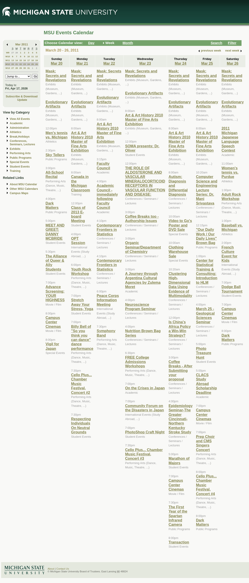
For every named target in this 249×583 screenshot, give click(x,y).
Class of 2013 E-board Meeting (78, 214)
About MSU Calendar (23, 184)
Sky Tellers (55, 155)
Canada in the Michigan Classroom (80, 183)
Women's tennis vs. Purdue (230, 172)
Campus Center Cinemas (53, 322)
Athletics (15, 132)
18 (32, 60)
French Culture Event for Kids (229, 253)
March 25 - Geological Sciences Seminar (205, 315)
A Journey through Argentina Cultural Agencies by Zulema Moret (142, 280)
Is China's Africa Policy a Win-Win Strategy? (180, 328)
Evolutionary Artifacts (57, 104)
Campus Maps (19, 193)
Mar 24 (180, 63)
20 (12, 64)
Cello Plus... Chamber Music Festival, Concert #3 (144, 454)
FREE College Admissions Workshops (137, 361)
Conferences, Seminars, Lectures (22, 142)
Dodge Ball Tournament (232, 289)
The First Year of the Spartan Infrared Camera (178, 516)
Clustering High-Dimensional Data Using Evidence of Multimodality (180, 285)
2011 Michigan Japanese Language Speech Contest (230, 139)
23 (24, 64)
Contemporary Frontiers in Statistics (109, 229)
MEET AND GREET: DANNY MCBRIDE (55, 231)
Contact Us (62, 568)
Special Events (19, 162)
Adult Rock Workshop (231, 196)
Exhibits (15, 149)
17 (28, 60)
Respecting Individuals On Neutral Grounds (81, 425)
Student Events (20, 166)
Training (15, 171)
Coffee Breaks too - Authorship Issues (142, 218)
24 (28, 64)
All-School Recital (55, 174)
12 (36, 56)
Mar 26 (232, 63)
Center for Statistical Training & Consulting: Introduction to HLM (206, 271)
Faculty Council (103, 165)
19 (36, 60)
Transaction (179, 542)
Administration (19, 127)
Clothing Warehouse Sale (178, 251)
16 (24, 60)
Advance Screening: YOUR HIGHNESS (55, 293)
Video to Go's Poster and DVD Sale (180, 225)
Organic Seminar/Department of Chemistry (143, 247)
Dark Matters (52, 205)
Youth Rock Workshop (81, 271)
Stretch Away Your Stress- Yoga (82, 304)
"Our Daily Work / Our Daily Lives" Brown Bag (206, 236)
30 (24, 68)
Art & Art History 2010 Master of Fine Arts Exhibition (82, 142)
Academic (16, 123)
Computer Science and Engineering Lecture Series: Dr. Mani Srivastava (206, 190)
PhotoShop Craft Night (144, 432)
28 (16, 52)
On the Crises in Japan (145, 388)
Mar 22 (109, 63)
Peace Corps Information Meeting (108, 300)
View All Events (20, 119)
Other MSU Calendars (24, 188)
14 (16, 60)
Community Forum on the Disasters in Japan (144, 408)
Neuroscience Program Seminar (140, 306)
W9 (8, 52)
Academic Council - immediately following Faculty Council (107, 196)
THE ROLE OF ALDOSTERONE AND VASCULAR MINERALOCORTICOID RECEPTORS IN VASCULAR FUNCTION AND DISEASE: (145, 181)
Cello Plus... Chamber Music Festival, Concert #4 (206, 485)
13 (12, 60)
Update (22, 99)
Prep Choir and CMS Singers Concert (205, 443)
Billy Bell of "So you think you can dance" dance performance (82, 337)
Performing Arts (20, 153)
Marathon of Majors (179, 460)
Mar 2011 (21, 44)
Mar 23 (145, 63)
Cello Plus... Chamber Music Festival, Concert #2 (81, 384)
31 (28, 68)
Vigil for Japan (52, 346)
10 (28, 56)
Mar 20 (56, 63)
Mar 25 (207, 63)
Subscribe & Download (22, 96)
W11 (7, 60)
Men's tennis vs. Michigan (57, 135)
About (51, 568)
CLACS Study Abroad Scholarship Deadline (206, 384)
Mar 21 (82, 63)
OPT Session (78, 240)
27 (12, 52)
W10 (7, 56)
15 (20, 60)
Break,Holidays (20, 136)
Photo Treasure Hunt (203, 352)
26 (36, 64)
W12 (7, 64)
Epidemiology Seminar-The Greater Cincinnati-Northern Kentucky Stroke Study (181, 419)
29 (20, 68)
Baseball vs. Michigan (232, 227)
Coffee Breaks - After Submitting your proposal (180, 370)
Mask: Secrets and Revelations (56, 75)
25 (32, 64)
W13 (7, 68)
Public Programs (20, 157)
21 (16, 64)
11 (32, 56)
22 (20, 64)
